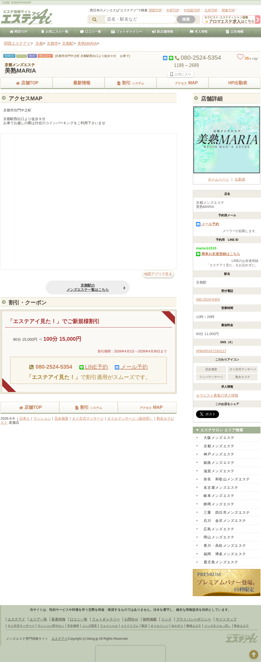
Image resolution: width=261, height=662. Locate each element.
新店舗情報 (162, 31)
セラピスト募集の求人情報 (217, 395)
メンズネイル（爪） (217, 625)
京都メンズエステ (219, 446)
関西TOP (155, 10)
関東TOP (228, 10)
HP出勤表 (234, 82)
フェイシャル (109, 625)
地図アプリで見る (158, 274)
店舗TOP (27, 82)
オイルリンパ (159, 625)
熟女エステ (241, 625)
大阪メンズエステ (219, 438)
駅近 (145, 625)
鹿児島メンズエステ (221, 562)
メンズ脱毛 (89, 625)
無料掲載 (150, 619)
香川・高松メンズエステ (225, 546)
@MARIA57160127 (211, 351)
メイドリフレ (130, 625)
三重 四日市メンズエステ (227, 512)
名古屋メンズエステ (221, 488)
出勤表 (240, 179)
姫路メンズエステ (219, 463)
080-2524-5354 (208, 299)
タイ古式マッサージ (88, 418)
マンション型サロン (50, 625)
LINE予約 (93, 367)
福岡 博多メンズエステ (225, 554)
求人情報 (198, 31)
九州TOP (210, 10)
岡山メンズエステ (219, 537)
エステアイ (16, 619)
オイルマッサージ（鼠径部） (130, 418)
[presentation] (130, 654)
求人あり (45, 55)
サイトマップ (226, 619)
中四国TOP (192, 10)
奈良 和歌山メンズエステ (227, 479)
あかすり (177, 625)
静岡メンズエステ (219, 504)
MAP (182, 82)
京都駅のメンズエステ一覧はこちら (73, 287)
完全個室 (61, 418)
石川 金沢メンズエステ (225, 521)
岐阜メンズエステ (219, 496)
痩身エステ (193, 625)
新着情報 (58, 619)
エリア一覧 (38, 619)
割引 (130, 82)
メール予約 (131, 367)
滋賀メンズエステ (219, 471)
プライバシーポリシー (193, 619)
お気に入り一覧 (54, 31)
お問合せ (131, 619)
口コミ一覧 (90, 31)
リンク (166, 619)
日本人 (24, 418)
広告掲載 (234, 31)
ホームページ (226, 177)
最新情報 (78, 82)
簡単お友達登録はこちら (218, 254)
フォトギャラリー (126, 31)
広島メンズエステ (219, 529)
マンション (42, 418)
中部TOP (172, 10)
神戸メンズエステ (219, 454)
